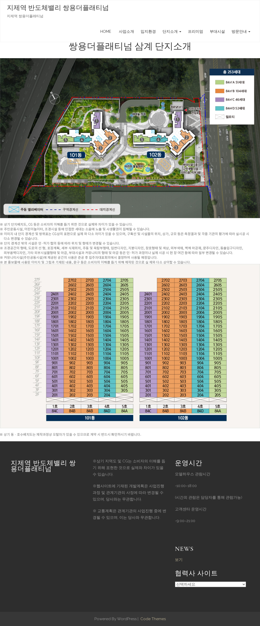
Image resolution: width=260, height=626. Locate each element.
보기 (179, 559)
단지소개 (171, 31)
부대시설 (217, 31)
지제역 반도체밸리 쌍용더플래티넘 (58, 8)
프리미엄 (195, 31)
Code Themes (152, 619)
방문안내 (241, 31)
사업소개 (126, 31)
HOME (105, 31)
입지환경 (148, 31)
